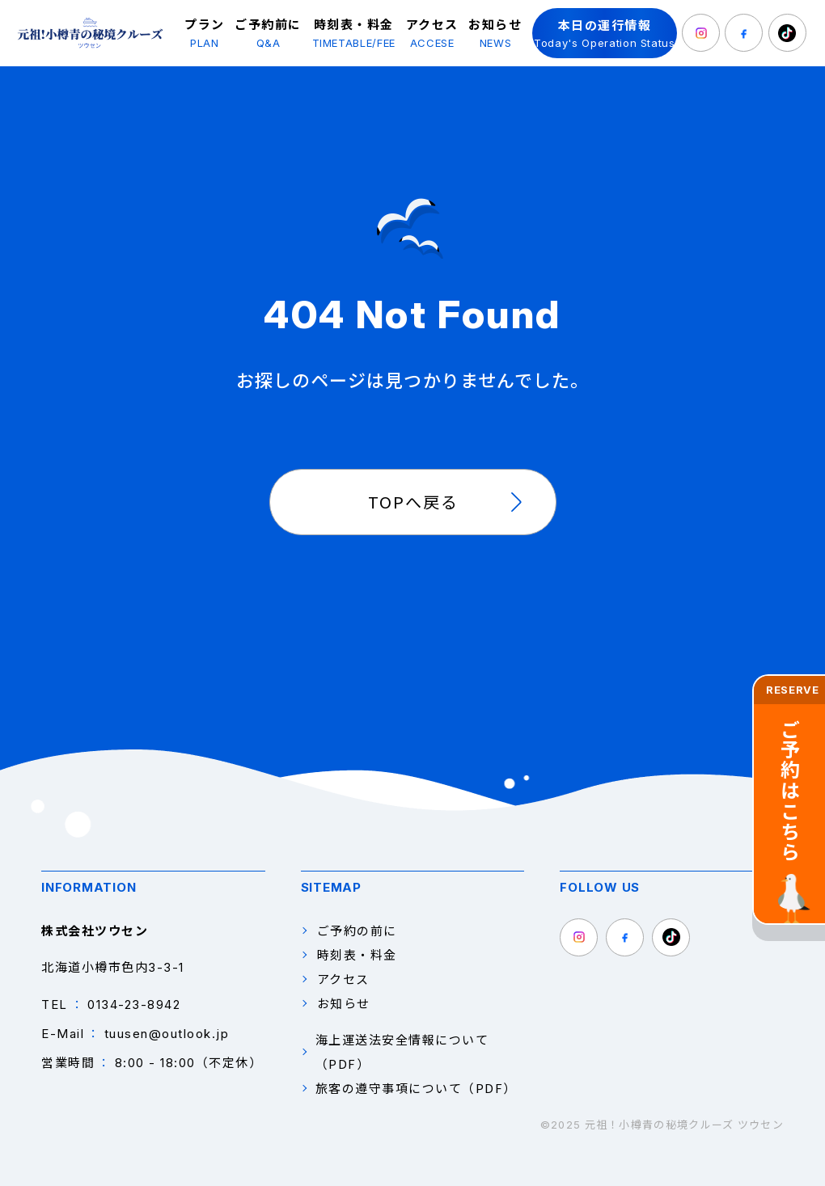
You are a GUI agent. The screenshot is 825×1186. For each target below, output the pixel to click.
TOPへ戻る (413, 501)
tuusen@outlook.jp (167, 1033)
